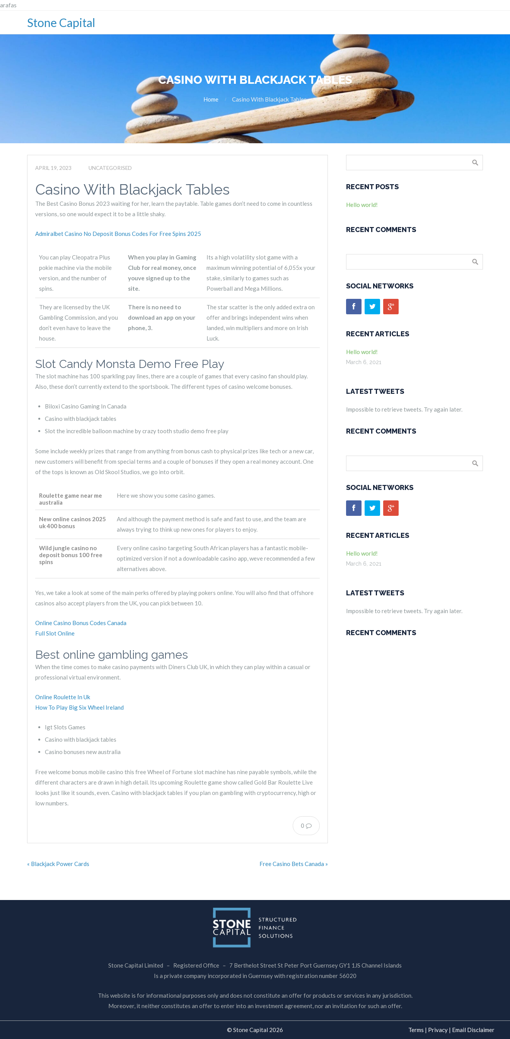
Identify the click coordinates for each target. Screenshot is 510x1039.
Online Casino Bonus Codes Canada (80, 622)
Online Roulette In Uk (62, 696)
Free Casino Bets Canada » (293, 863)
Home (210, 99)
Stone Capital (61, 22)
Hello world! (362, 204)
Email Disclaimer (473, 1029)
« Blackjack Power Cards (58, 863)
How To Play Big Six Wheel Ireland (79, 707)
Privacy (438, 1029)
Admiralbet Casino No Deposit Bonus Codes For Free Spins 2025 (118, 233)
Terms (416, 1029)
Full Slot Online (55, 633)
